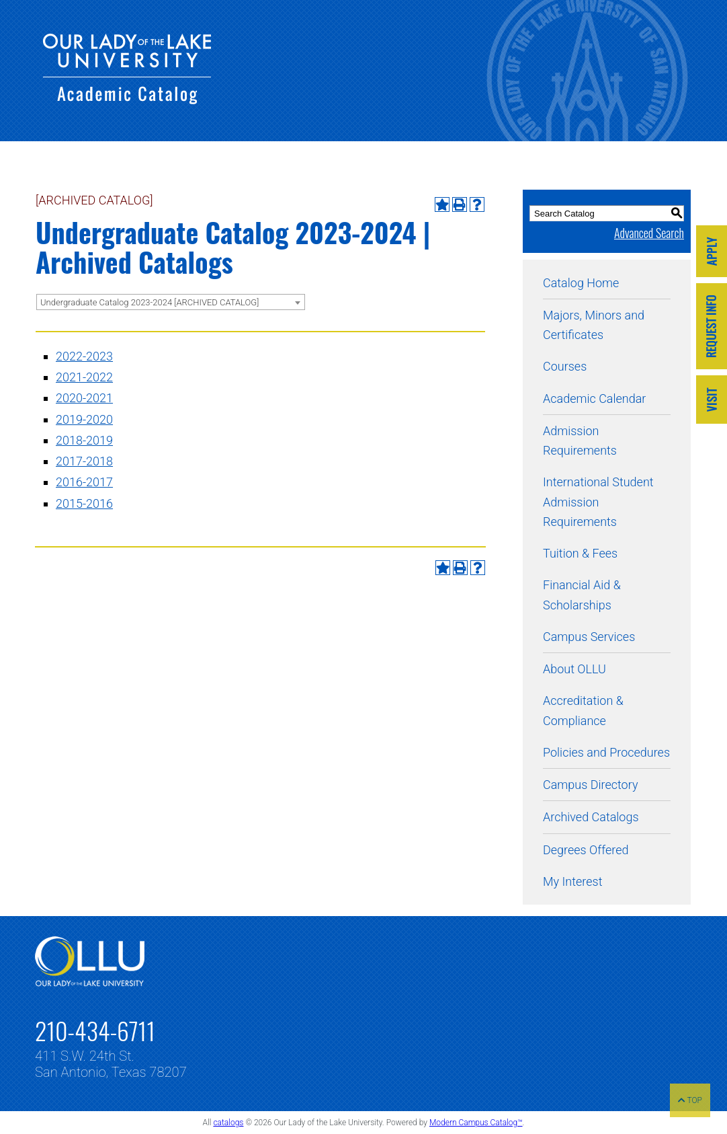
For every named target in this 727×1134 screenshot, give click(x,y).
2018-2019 (84, 440)
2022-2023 (84, 356)
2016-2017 (84, 482)
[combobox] (170, 302)
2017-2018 (84, 461)
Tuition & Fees (580, 553)
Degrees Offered (586, 850)
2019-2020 (84, 419)
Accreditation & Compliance (583, 710)
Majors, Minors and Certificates (593, 325)
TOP (690, 1100)
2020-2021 (84, 398)
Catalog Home (581, 283)
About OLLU (574, 669)
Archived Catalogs (591, 817)
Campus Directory (590, 785)
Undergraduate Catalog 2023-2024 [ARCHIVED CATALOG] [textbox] (149, 302)
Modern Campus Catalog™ (476, 1122)
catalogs (228, 1122)
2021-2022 (84, 377)
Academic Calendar (594, 398)
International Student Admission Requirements (598, 502)
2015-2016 (84, 503)
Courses (565, 366)
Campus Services (589, 637)
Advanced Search (649, 232)
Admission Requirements (580, 440)
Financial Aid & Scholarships (582, 594)
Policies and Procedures (606, 752)
